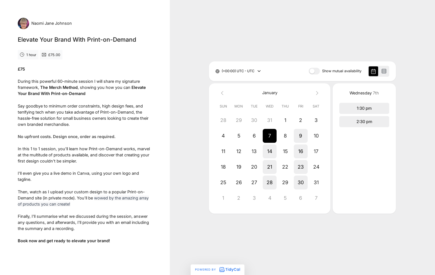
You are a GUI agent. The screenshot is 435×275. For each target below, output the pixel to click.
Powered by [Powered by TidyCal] (217, 269)
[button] (269, 136)
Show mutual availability (341, 71)
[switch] (314, 71)
